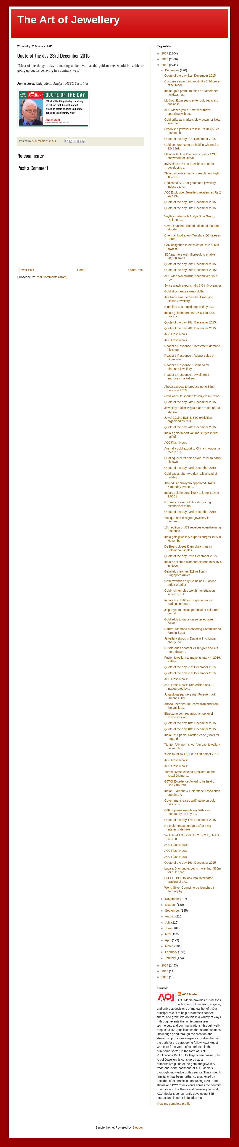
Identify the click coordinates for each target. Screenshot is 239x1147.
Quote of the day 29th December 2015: (190, 270)
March (169, 946)
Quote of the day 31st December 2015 (190, 75)
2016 (165, 59)
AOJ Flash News (175, 334)
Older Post (135, 270)
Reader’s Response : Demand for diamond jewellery (186, 367)
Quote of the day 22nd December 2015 (190, 556)
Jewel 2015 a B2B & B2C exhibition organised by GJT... (188, 419)
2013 (165, 971)
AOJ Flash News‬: (176, 679)
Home (81, 270)
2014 (165, 965)
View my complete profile (173, 1103)
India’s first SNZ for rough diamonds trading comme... (188, 602)
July (168, 922)
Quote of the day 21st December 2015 (190, 667)
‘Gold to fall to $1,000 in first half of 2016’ (191, 754)
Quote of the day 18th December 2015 (190, 723)
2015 (165, 65)
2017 (165, 53)
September (173, 910)
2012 (165, 977)
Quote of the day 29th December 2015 (190, 264)
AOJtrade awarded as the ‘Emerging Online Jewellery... (188, 299)
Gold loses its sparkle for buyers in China (191, 396)
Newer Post (26, 270)
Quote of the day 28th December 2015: (190, 322)
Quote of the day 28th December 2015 (190, 328)
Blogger (137, 1127)
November (172, 899)
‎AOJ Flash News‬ (175, 442)
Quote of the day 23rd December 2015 (190, 467)
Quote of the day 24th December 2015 (190, 402)
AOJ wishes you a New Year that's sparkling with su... (187, 111)
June (168, 928)
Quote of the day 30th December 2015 (190, 202)
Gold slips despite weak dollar (184, 291)
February (171, 952)
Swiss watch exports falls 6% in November (192, 285)
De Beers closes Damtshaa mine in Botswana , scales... (188, 548)
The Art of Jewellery (68, 20)
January (171, 958)
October (171, 904)
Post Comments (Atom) (51, 277)
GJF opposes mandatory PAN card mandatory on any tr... (187, 812)
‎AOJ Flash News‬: (176, 845)
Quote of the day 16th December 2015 (190, 862)
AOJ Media (190, 994)
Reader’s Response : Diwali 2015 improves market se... (186, 376)
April (168, 940)
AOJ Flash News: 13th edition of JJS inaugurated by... (188, 686)
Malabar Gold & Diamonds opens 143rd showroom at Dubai (191, 156)
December (172, 70)
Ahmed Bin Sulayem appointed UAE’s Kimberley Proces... (189, 485)
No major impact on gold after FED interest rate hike (187, 827)
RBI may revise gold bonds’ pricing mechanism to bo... (187, 504)
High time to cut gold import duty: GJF (189, 306)
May (168, 934)
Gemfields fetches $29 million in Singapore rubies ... (185, 573)
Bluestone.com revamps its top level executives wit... (188, 715)
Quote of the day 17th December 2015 (190, 820)
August (170, 916)
